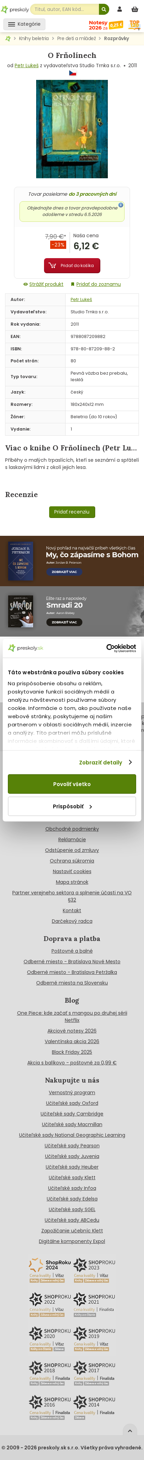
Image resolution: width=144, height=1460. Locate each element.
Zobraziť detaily (101, 762)
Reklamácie (72, 839)
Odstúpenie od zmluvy (72, 850)
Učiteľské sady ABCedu (72, 1220)
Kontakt (72, 910)
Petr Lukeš (27, 65)
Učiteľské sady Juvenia (72, 1156)
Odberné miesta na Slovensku (72, 982)
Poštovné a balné (72, 951)
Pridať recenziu (71, 511)
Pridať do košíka (77, 265)
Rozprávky (116, 38)
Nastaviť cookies (72, 871)
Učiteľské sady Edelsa (72, 1198)
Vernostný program (72, 1092)
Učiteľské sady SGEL (72, 1209)
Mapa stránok (72, 882)
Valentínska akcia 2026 (72, 1041)
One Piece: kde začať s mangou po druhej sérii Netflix (72, 1017)
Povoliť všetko (72, 784)
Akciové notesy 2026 (72, 1030)
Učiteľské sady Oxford (72, 1103)
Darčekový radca (72, 921)
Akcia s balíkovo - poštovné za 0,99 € (72, 1062)
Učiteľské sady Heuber (72, 1166)
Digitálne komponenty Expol (72, 1241)
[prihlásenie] (120, 9)
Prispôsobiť (72, 806)
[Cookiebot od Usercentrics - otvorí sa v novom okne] (106, 648)
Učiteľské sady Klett (72, 1177)
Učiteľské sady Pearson (72, 1145)
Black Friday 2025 (72, 1052)
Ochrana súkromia (72, 860)
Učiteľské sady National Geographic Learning (72, 1135)
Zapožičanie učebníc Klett (72, 1230)
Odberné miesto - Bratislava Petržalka (72, 972)
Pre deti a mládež (76, 38)
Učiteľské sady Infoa (72, 1188)
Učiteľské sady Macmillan (72, 1124)
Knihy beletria (34, 38)
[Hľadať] (104, 9)
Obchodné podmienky (72, 828)
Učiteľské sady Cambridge (72, 1113)
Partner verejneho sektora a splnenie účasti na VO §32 (72, 896)
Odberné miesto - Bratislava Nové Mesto (72, 961)
